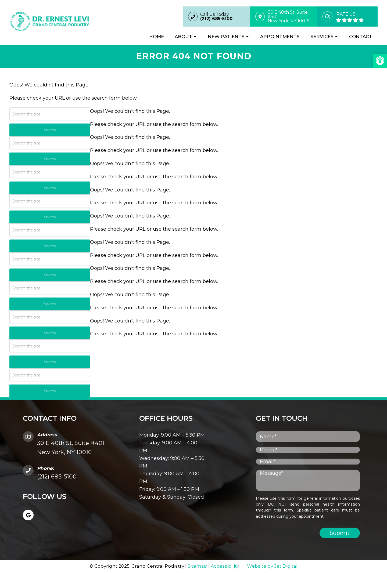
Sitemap (197, 566)
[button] (380, 61)
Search (50, 130)
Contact (360, 36)
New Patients (226, 36)
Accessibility (225, 566)
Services (322, 36)
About (183, 36)
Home (156, 36)
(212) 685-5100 (57, 476)
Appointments (280, 36)
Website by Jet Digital (272, 566)
